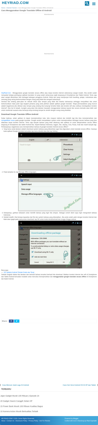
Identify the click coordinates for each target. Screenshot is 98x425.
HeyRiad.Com (6, 93)
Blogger (75, 418)
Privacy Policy (33, 421)
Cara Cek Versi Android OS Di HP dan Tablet (79, 385)
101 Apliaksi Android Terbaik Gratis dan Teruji (19, 272)
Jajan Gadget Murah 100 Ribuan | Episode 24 (19, 396)
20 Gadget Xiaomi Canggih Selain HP (16, 401)
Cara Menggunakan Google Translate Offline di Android (26, 10)
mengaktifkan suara (8, 120)
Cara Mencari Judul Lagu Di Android (15, 385)
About (3, 421)
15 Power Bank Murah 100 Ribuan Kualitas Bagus (21, 406)
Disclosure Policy (21, 421)
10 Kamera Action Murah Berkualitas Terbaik (19, 411)
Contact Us (10, 421)
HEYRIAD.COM (15, 3)
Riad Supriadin (92, 421)
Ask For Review (44, 421)
